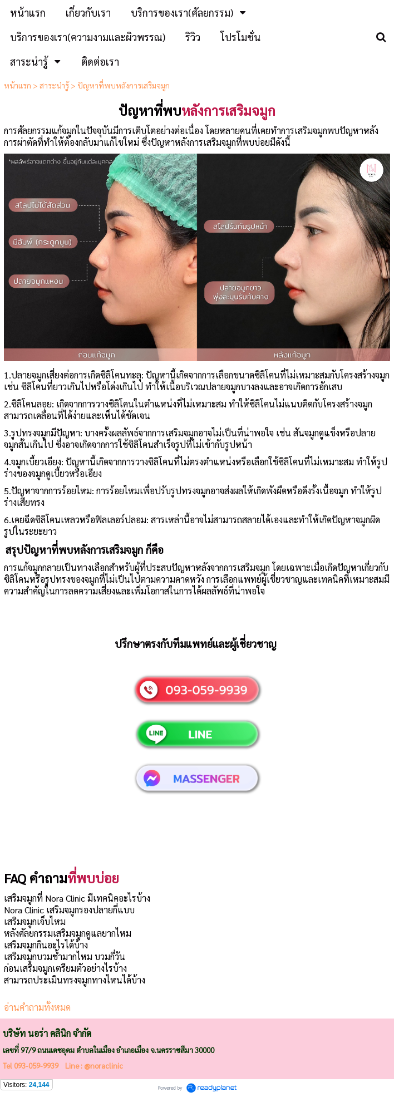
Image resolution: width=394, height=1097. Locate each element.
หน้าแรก (17, 85)
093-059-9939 (36, 1065)
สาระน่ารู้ (54, 85)
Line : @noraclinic (93, 1065)
